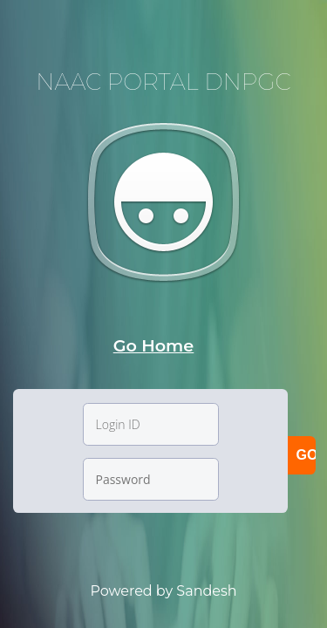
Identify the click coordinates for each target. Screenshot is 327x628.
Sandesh (206, 591)
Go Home (153, 345)
